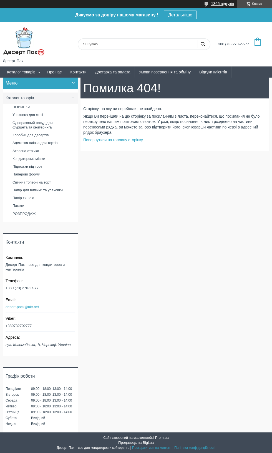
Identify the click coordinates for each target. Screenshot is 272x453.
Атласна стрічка (25, 151)
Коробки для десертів (30, 135)
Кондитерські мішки (28, 159)
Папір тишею (23, 198)
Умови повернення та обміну (165, 72)
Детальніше (180, 15)
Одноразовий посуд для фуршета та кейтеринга (32, 125)
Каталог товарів (21, 72)
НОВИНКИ (21, 107)
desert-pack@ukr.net (22, 307)
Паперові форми (26, 174)
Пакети (18, 206)
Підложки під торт (27, 166)
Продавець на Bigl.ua (136, 442)
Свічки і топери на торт (31, 182)
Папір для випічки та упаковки (37, 190)
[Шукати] (203, 44)
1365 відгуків (222, 3)
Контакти (78, 72)
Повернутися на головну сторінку (113, 140)
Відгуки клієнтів (213, 72)
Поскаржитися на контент (152, 448)
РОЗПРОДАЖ (24, 214)
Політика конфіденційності (194, 448)
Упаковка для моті (27, 115)
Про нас (54, 72)
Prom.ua (162, 437)
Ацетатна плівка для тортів (34, 143)
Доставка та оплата (112, 72)
